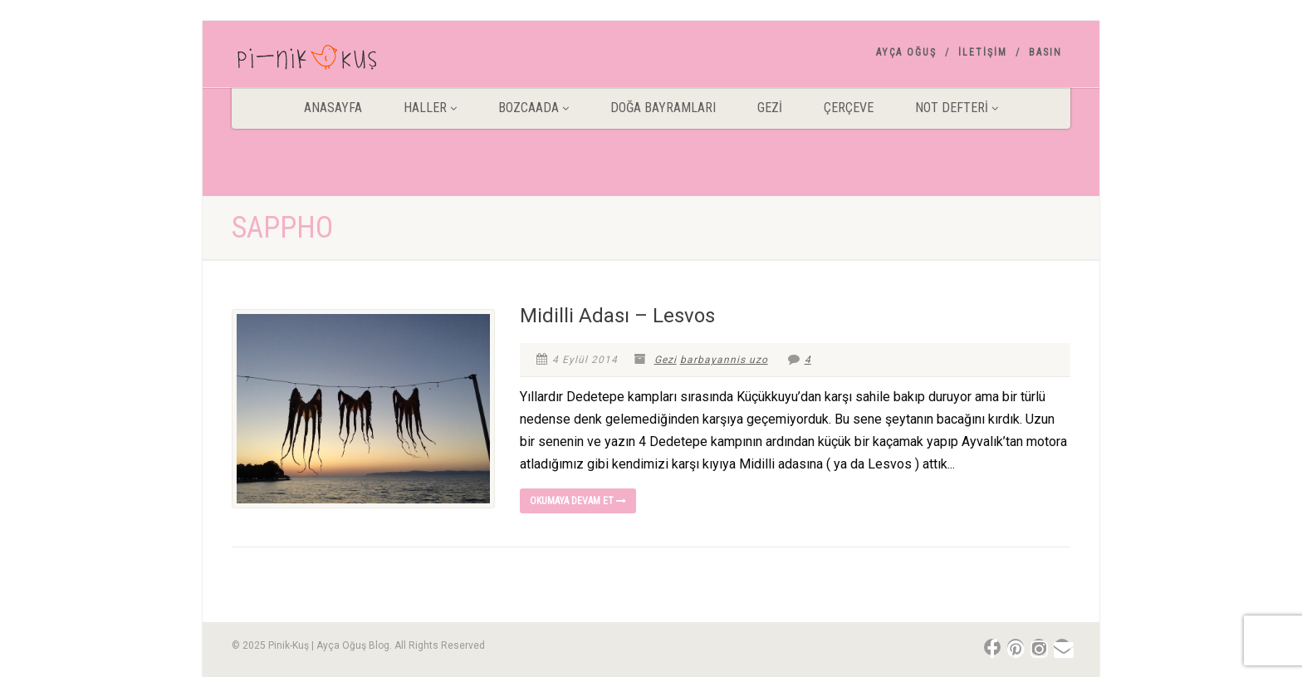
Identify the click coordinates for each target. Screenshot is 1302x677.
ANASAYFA (333, 107)
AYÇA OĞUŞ (906, 52)
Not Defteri (956, 107)
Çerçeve (849, 107)
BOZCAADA (533, 107)
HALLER (430, 107)
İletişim (982, 52)
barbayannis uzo (724, 359)
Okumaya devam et (578, 501)
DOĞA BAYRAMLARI (663, 107)
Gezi (665, 359)
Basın (1045, 52)
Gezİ (769, 107)
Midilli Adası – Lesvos (617, 315)
